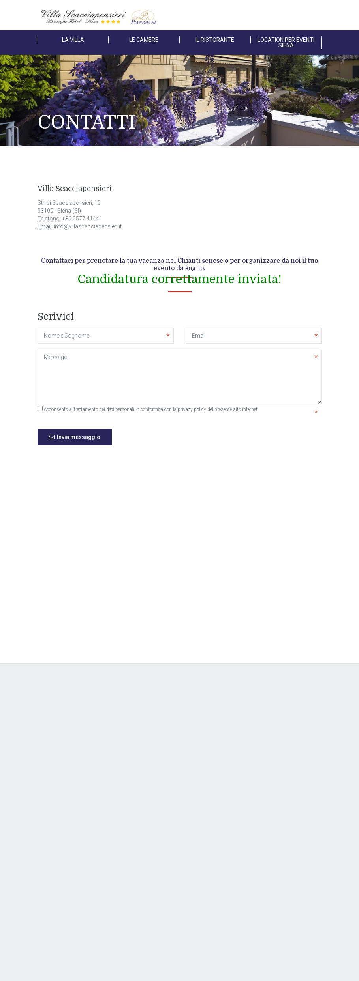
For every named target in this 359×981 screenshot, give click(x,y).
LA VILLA (73, 40)
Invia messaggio (74, 437)
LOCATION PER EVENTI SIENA (286, 43)
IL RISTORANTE (214, 40)
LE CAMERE (143, 40)
